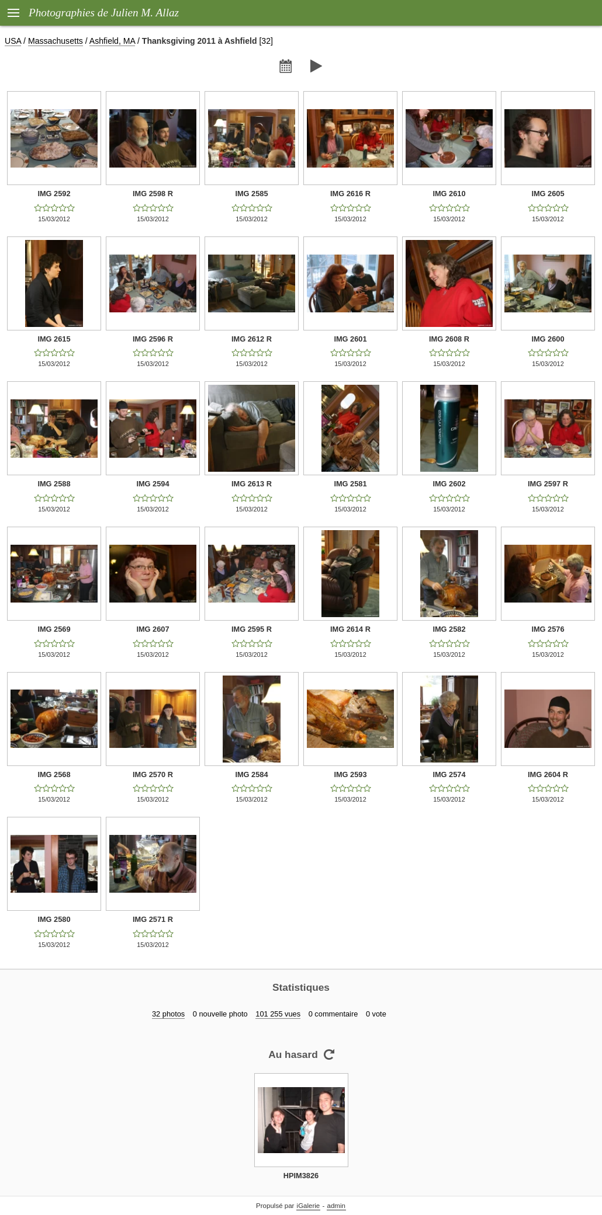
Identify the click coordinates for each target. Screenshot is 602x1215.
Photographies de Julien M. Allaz (104, 12)
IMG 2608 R (449, 339)
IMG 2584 (251, 774)
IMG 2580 (53, 919)
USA (13, 41)
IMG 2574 (449, 774)
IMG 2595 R (251, 629)
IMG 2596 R (153, 339)
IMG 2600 (547, 339)
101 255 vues (277, 1013)
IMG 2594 (152, 483)
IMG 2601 (350, 339)
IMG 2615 (53, 339)
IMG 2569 (53, 629)
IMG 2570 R (153, 774)
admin (336, 1205)
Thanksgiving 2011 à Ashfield (199, 41)
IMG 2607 (152, 629)
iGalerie (308, 1205)
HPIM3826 (301, 1175)
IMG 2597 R (548, 483)
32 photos (168, 1013)
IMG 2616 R (350, 193)
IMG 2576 (547, 629)
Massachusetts (55, 41)
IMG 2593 (350, 774)
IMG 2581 (350, 483)
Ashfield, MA (112, 41)
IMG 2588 (53, 483)
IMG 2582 (449, 629)
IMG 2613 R (251, 483)
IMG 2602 (449, 483)
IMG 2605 (547, 193)
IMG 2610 (449, 193)
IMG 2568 (53, 774)
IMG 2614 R (350, 629)
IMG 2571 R (153, 919)
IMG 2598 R (153, 193)
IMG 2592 (53, 193)
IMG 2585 (251, 193)
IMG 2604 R (548, 774)
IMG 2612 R (251, 339)
